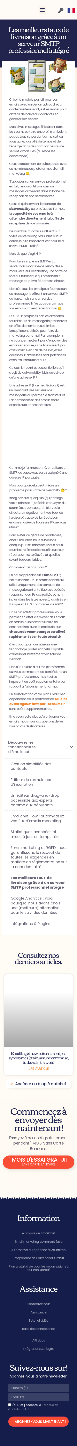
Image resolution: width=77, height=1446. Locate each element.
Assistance (39, 1312)
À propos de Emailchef (38, 1233)
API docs (38, 1340)
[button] (42, 10)
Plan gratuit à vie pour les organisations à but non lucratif (39, 1268)
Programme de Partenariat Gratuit (38, 1258)
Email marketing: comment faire (38, 1241)
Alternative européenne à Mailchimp (38, 1250)
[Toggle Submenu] (66, 747)
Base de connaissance (38, 1328)
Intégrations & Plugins (38, 1348)
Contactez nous (38, 1304)
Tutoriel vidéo (38, 1320)
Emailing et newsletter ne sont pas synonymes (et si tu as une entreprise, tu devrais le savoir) (38, 1057)
